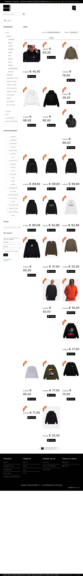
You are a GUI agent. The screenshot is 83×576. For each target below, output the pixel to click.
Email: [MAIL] (46, 469)
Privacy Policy (7, 473)
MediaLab (77, 487)
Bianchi (25, 466)
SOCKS (10, 43)
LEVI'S (12, 171)
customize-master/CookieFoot (11, 476)
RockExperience (12, 195)
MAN (7, 33)
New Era (12, 174)
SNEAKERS (11, 39)
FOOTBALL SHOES (12, 85)
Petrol (12, 184)
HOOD (10, 62)
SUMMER (9, 75)
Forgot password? (7, 259)
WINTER (9, 36)
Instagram (66, 466)
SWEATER (10, 49)
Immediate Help (7, 469)
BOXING (9, 98)
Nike (13, 178)
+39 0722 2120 (56, 1)
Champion (13, 143)
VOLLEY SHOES (11, 105)
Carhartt (12, 140)
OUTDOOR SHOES (13, 68)
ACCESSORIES (9, 118)
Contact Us (46, 462)
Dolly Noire (12, 150)
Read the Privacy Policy (66, 575)
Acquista (31, 76)
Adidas (13, 137)
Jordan (12, 164)
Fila (13, 157)
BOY (7, 115)
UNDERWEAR (10, 95)
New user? (5, 260)
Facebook (65, 462)
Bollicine (25, 462)
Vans (12, 215)
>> (59, 448)
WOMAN (8, 111)
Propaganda (12, 188)
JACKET (10, 65)
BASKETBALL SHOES (12, 78)
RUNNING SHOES (11, 81)
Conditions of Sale (8, 466)
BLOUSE (10, 59)
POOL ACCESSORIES (11, 121)
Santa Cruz (12, 198)
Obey (12, 181)
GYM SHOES (10, 101)
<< (39, 448)
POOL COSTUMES (12, 88)
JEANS (10, 52)
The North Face (12, 205)
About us (5, 462)
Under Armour (12, 212)
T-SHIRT (10, 46)
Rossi (24, 473)
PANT (9, 55)
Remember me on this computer (11, 251)
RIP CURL (12, 191)
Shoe (12, 201)
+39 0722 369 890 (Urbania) (71, 1)
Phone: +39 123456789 (49, 466)
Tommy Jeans (12, 208)
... (56, 448)
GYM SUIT (11, 72)
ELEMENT (12, 154)
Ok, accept (77, 575)
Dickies (13, 147)
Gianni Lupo (12, 160)
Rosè (24, 469)
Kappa (12, 167)
